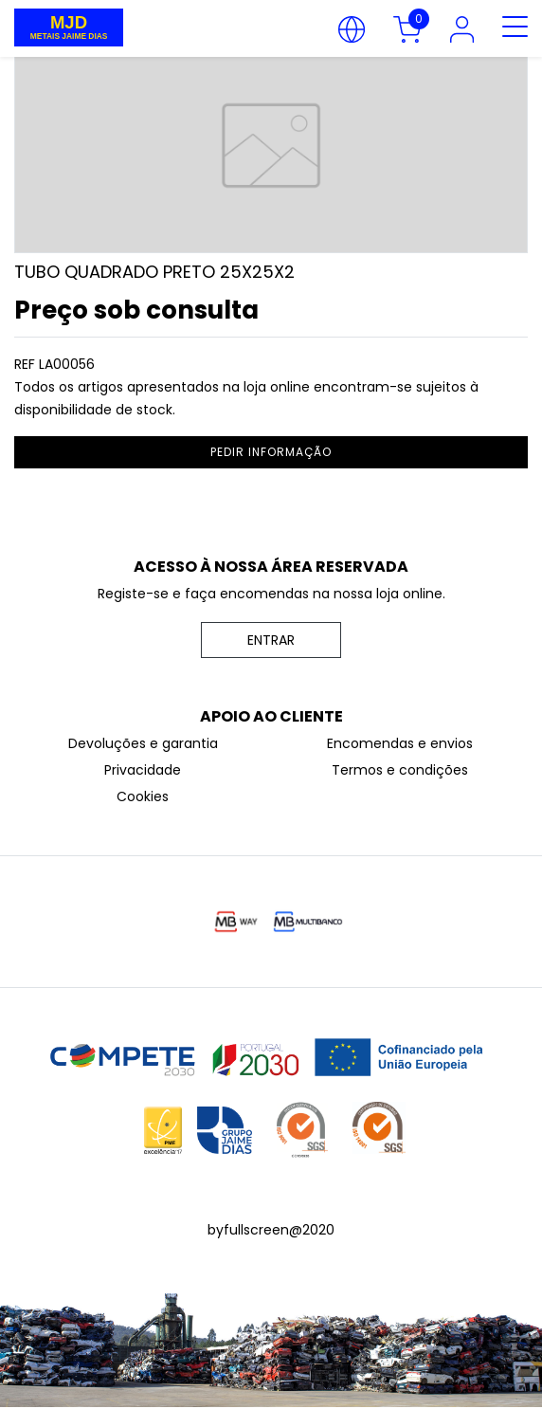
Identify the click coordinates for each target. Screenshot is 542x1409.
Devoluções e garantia (143, 743)
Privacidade (142, 769)
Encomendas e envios (400, 743)
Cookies (143, 796)
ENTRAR (271, 640)
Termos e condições (400, 769)
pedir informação (271, 452)
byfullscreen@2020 (271, 1229)
